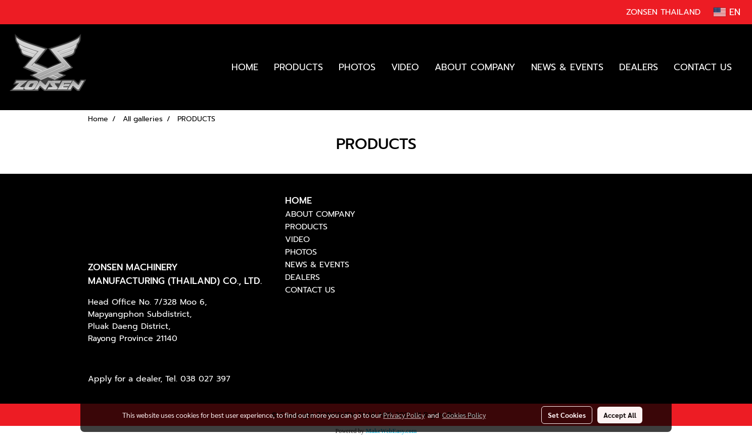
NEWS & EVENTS (567, 67)
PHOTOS (357, 67)
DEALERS (638, 67)
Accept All (619, 414)
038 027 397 (205, 379)
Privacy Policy (404, 414)
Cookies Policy (464, 414)
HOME (244, 67)
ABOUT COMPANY (475, 67)
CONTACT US (703, 67)
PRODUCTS (298, 67)
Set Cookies (567, 414)
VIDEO (405, 67)
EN (727, 12)
